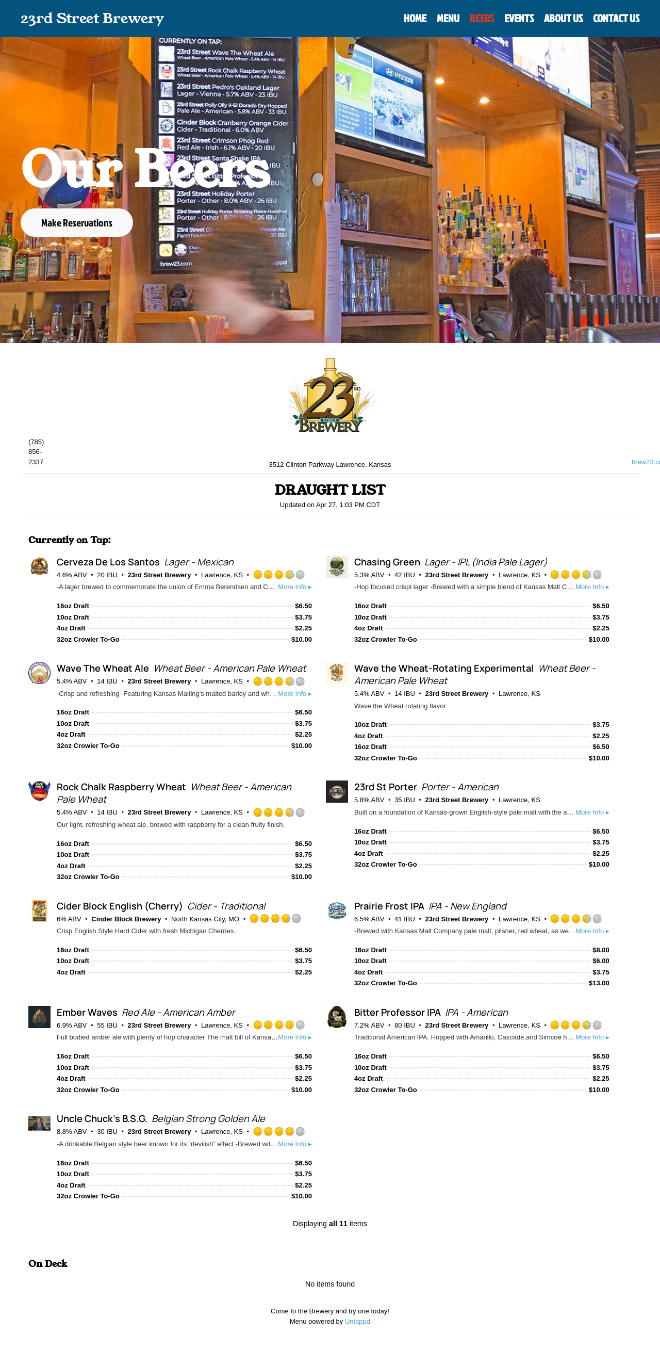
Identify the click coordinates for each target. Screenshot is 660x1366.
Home (415, 18)
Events (519, 18)
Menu (448, 18)
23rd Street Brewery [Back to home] (92, 18)
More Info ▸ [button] (295, 587)
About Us (563, 18)
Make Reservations (76, 222)
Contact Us (616, 18)
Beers (482, 18)
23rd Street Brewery (159, 575)
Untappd (357, 1321)
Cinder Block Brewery (126, 919)
